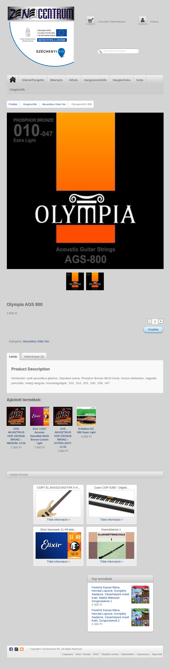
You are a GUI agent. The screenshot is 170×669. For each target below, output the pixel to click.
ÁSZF (96, 654)
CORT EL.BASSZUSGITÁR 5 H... (58, 488)
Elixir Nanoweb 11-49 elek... (58, 530)
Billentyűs (56, 80)
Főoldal (13, 104)
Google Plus (16, 649)
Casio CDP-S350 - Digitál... (111, 488)
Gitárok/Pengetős (33, 80)
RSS (21, 649)
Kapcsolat (157, 654)
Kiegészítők (17, 89)
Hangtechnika (121, 80)
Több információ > (58, 519)
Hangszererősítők (95, 80)
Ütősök (73, 80)
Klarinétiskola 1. (111, 530)
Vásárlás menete (110, 654)
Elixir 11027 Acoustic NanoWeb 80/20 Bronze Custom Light (39, 436)
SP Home (11, 79)
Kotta (140, 80)
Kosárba (153, 329)
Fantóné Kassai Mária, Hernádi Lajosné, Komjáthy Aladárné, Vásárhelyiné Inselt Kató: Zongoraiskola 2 (120, 615)
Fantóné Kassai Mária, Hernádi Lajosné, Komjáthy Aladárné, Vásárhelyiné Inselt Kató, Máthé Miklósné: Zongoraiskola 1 (120, 594)
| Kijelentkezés (105, 20)
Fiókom (148, 20)
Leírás (13, 356)
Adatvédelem (128, 654)
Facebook (11, 649)
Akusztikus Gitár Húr (54, 104)
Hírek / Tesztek (83, 654)
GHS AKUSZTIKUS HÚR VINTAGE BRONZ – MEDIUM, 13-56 (16, 436)
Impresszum (143, 654)
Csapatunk (67, 654)
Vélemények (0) (34, 356)
